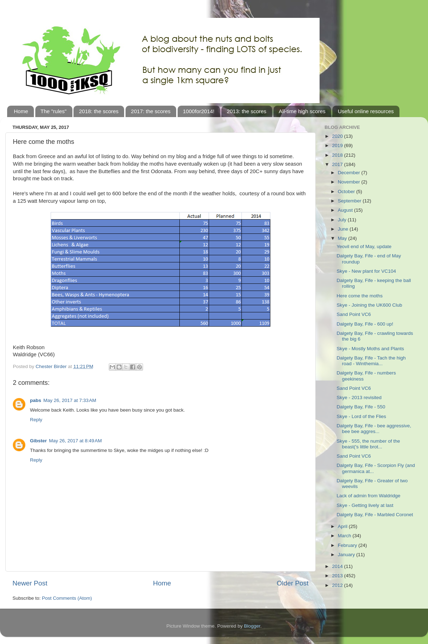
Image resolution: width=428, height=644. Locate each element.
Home (21, 111)
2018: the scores (98, 111)
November (349, 182)
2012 (338, 585)
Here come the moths (360, 295)
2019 (338, 145)
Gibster (38, 440)
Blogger (252, 626)
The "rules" (54, 111)
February (348, 545)
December (349, 172)
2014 (338, 566)
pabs (35, 400)
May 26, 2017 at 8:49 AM (75, 440)
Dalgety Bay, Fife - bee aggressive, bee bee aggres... (374, 428)
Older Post (293, 583)
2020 (338, 136)
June (344, 229)
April (343, 526)
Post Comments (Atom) (67, 598)
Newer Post (29, 583)
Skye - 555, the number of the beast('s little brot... (368, 443)
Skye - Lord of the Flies (361, 416)
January (347, 554)
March (345, 535)
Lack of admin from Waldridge (369, 495)
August (346, 210)
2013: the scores (246, 111)
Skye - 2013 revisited (359, 397)
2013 (338, 575)
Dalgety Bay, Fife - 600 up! (365, 324)
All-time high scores (302, 111)
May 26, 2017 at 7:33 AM (70, 400)
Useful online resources (366, 111)
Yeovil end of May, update (364, 246)
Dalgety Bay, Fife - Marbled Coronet (375, 514)
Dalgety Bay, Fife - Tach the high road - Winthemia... (371, 360)
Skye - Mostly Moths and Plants (370, 348)
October (347, 191)
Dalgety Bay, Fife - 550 (361, 406)
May (343, 238)
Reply (36, 419)
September (350, 200)
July (343, 219)
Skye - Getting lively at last (365, 505)
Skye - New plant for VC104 (366, 271)
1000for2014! (198, 111)
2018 (338, 155)
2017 (338, 164)
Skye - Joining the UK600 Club (369, 305)
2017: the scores (150, 111)
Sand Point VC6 (354, 314)
